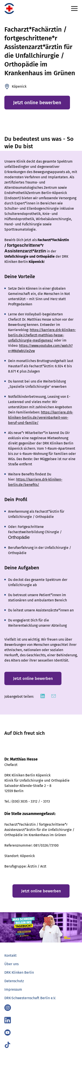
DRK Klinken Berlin (19, 972)
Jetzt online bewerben (37, 102)
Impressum (13, 989)
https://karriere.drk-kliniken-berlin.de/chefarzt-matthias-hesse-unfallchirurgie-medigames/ (42, 335)
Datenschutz (14, 981)
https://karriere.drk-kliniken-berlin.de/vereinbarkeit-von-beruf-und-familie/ (40, 417)
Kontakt (10, 955)
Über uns (11, 964)
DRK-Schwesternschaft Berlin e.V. (30, 998)
